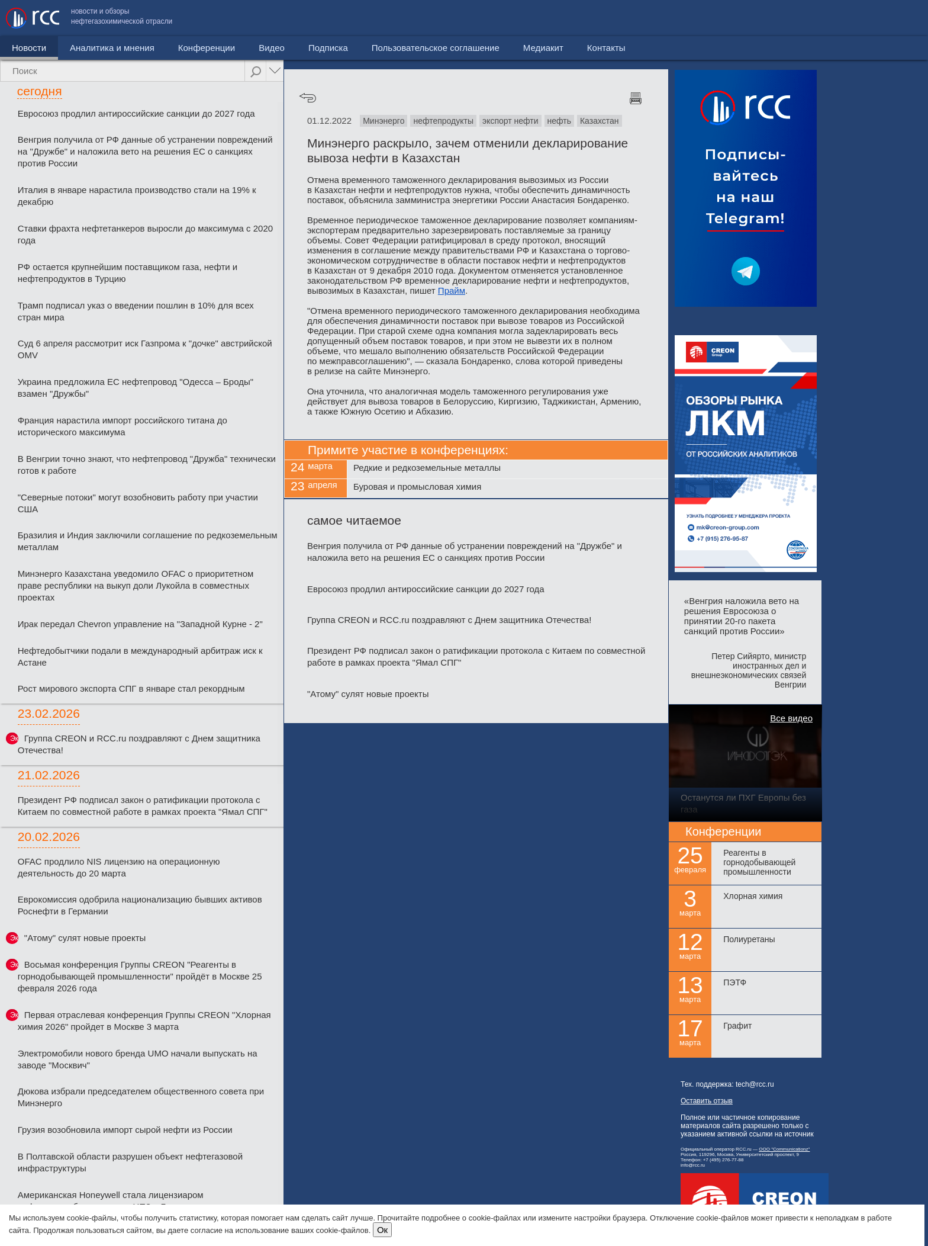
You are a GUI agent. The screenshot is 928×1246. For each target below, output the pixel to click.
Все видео (791, 718)
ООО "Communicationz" (784, 1149)
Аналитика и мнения (112, 48)
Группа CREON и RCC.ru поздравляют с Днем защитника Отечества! (139, 744)
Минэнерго (383, 121)
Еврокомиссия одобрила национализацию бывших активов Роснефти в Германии (140, 905)
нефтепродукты (443, 121)
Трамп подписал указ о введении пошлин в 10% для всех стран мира (136, 311)
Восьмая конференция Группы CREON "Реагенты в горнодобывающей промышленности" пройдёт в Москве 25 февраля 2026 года (140, 976)
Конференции (206, 48)
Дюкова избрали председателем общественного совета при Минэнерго (141, 1097)
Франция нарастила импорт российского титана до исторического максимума (122, 426)
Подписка (328, 48)
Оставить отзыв (707, 1101)
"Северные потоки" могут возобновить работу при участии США (138, 503)
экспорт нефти (510, 121)
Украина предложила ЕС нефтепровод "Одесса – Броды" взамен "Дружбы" (135, 388)
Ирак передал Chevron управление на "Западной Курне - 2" (140, 624)
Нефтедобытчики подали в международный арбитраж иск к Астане (140, 656)
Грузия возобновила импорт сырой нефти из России (125, 1130)
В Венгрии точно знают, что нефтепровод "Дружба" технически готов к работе (147, 465)
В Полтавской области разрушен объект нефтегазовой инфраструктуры (130, 1162)
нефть (559, 121)
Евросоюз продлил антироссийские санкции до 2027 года (136, 113)
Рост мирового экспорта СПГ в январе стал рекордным (131, 688)
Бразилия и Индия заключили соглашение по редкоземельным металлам (148, 541)
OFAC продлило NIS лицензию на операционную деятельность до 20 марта (119, 867)
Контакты (897, 18)
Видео (272, 48)
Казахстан (599, 121)
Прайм (451, 290)
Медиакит (834, 18)
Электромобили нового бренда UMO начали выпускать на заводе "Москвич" (137, 1059)
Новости (29, 48)
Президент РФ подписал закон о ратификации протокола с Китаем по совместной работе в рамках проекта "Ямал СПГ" (143, 806)
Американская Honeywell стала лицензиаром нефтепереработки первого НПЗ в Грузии (111, 1201)
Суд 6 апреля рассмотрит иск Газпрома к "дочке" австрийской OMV (145, 349)
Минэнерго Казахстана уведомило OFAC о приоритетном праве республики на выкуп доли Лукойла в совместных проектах (136, 585)
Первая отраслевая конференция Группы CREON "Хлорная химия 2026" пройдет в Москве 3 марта (144, 1021)
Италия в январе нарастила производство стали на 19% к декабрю (137, 196)
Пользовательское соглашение (726, 18)
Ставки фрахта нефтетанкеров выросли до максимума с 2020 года (145, 234)
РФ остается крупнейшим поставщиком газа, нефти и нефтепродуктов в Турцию (127, 273)
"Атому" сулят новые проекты (85, 938)
